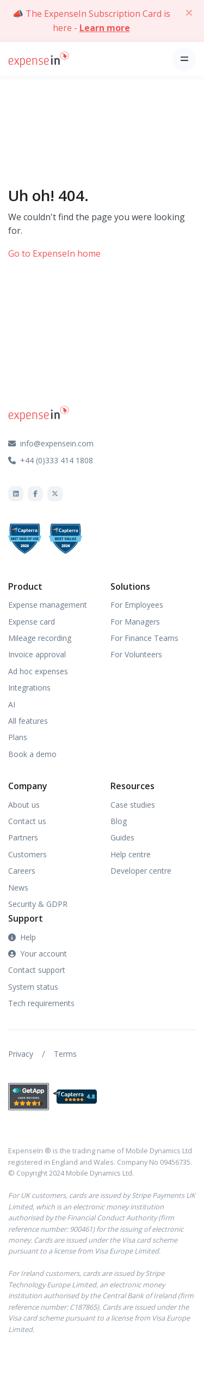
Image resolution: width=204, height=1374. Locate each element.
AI (11, 704)
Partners (23, 837)
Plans (17, 737)
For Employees (136, 605)
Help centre (130, 854)
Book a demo (32, 754)
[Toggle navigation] (184, 59)
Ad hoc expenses (38, 671)
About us (24, 805)
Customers (27, 854)
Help (22, 937)
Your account (37, 953)
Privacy (20, 1054)
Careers (21, 870)
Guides (122, 837)
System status (33, 987)
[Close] (188, 13)
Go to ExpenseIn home (54, 253)
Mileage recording (39, 638)
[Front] (38, 58)
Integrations (29, 687)
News (18, 887)
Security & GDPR (37, 904)
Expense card (31, 621)
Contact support (36, 970)
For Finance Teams (144, 638)
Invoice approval (37, 654)
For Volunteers (136, 654)
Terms (65, 1054)
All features (28, 721)
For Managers (135, 621)
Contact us (27, 821)
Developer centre (140, 870)
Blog (118, 821)
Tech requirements (41, 1003)
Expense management (47, 605)
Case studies (132, 805)
